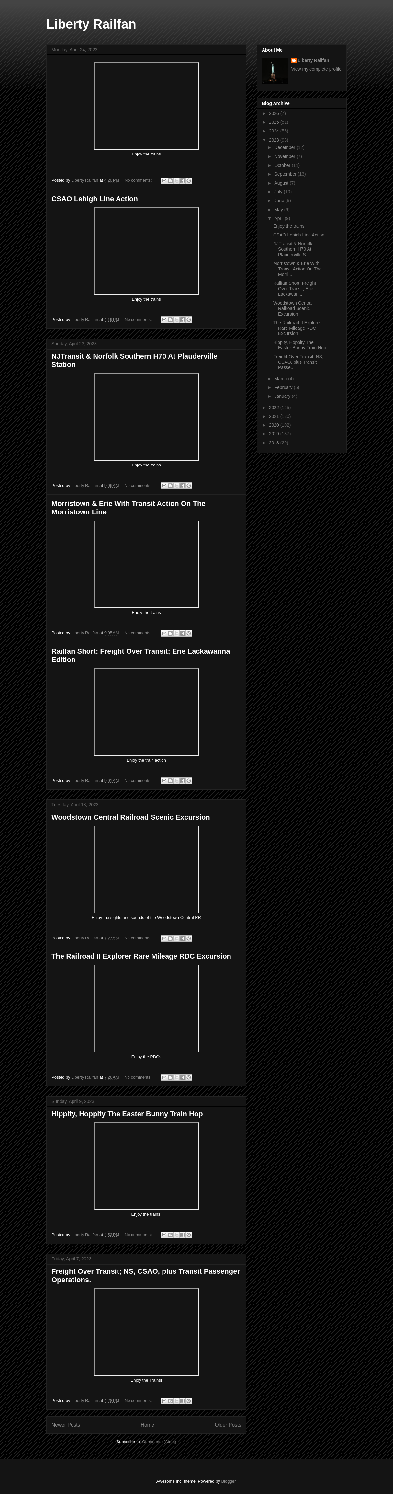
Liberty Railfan (91, 24)
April (279, 218)
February (284, 387)
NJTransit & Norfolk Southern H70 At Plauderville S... (292, 249)
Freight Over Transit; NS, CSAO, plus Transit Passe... (298, 362)
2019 (274, 433)
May (279, 209)
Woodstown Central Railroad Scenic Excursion (130, 817)
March (281, 378)
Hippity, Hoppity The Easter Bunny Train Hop (127, 1114)
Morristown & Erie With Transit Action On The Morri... (297, 269)
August (281, 183)
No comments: (139, 180)
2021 (274, 416)
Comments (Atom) (159, 1441)
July (279, 191)
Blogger (228, 1481)
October (283, 165)
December (285, 147)
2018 (274, 442)
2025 (274, 122)
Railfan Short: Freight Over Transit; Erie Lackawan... (294, 289)
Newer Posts (65, 1425)
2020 (274, 425)
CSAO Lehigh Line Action (94, 199)
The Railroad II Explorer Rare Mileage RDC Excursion (141, 956)
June (279, 200)
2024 (274, 130)
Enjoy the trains (289, 226)
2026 (274, 113)
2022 (274, 407)
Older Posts (228, 1425)
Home (147, 1425)
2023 (274, 140)
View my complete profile (316, 69)
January (283, 396)
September (286, 174)
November (285, 156)
